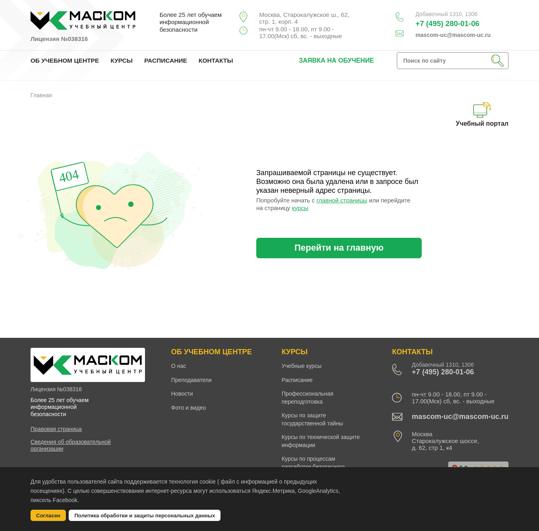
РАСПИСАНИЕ (165, 60)
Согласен (48, 516)
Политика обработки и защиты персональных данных (144, 516)
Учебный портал (482, 114)
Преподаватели (191, 380)
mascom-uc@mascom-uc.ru (452, 35)
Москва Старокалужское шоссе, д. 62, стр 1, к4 (445, 441)
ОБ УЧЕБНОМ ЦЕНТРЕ (65, 60)
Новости (182, 393)
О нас (178, 366)
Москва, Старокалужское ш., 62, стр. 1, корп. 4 (304, 18)
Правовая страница (56, 429)
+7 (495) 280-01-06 (447, 24)
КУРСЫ (121, 60)
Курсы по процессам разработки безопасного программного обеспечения (317, 466)
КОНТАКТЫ (216, 60)
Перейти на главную (339, 248)
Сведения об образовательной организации (71, 445)
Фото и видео (188, 407)
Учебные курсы (301, 366)
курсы (300, 207)
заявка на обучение (336, 60)
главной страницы (341, 200)
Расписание (297, 380)
